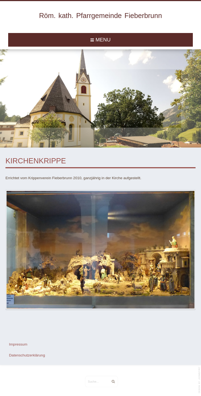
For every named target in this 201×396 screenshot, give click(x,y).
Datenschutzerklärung (27, 354)
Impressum (18, 343)
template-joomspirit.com (200, 380)
